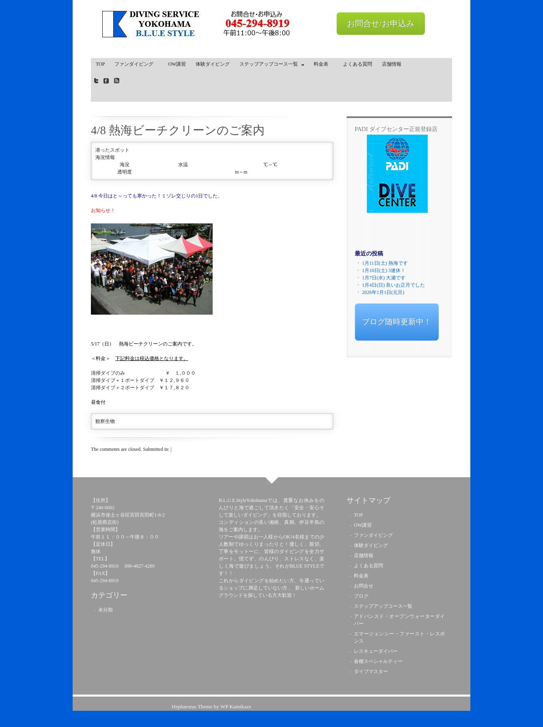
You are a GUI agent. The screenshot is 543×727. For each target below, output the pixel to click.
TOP (100, 64)
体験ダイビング (213, 64)
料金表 (323, 64)
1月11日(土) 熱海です (385, 263)
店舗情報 (391, 64)
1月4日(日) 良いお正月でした (393, 285)
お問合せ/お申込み (380, 23)
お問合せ (363, 586)
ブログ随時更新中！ (396, 321)
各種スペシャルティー (378, 661)
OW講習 (177, 64)
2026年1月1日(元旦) (383, 292)
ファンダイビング (136, 64)
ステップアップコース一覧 (270, 65)
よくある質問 (357, 64)
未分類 (105, 610)
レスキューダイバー (376, 651)
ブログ (361, 596)
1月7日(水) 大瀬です (383, 278)
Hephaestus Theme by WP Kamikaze (211, 706)
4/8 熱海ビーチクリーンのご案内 (178, 130)
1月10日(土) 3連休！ (383, 270)
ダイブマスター (371, 671)
